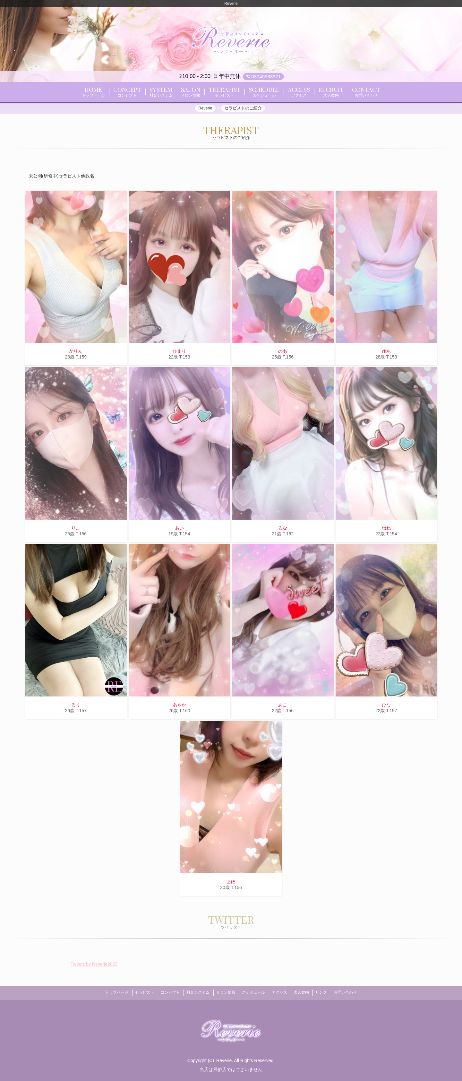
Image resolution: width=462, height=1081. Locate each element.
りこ (75, 529)
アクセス (282, 992)
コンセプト (165, 992)
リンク (329, 992)
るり (75, 706)
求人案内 (306, 992)
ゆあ (386, 353)
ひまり (179, 353)
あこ (282, 706)
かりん (75, 353)
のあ (282, 353)
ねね (386, 529)
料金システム (194, 992)
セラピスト (136, 992)
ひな (386, 706)
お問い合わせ (355, 992)
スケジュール (254, 992)
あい (179, 529)
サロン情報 (224, 992)
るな (282, 529)
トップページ (106, 992)
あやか (179, 706)
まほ (231, 883)
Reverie (224, 1059)
